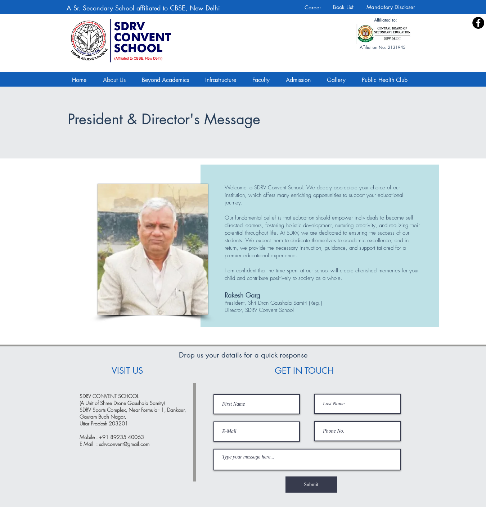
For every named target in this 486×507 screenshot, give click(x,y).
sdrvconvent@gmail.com (124, 444)
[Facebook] (478, 23)
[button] (338, 80)
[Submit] (311, 484)
